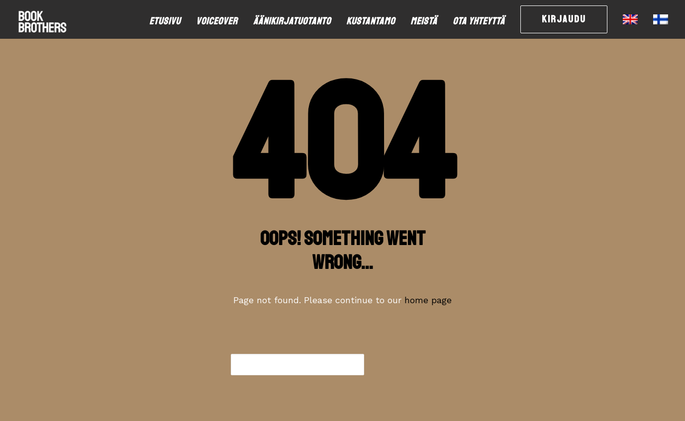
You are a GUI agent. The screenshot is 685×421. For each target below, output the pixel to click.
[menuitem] (168, 21)
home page (428, 300)
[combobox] (297, 364)
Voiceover (217, 21)
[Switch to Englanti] (630, 19)
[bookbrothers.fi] (42, 19)
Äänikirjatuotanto (292, 21)
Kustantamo (370, 21)
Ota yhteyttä (479, 21)
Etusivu (165, 21)
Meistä (423, 21)
